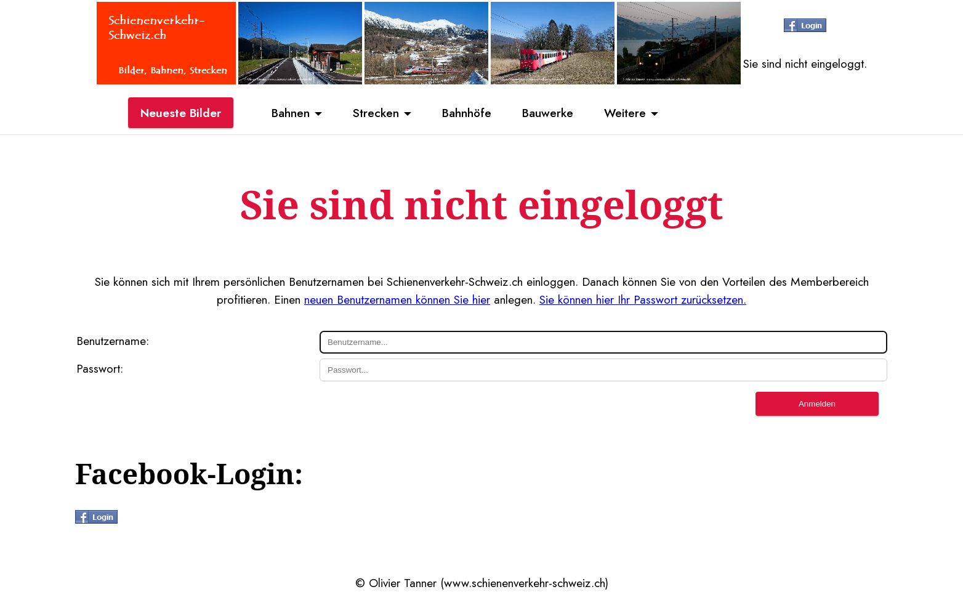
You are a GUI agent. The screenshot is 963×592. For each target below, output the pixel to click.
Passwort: (99, 368)
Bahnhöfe (466, 112)
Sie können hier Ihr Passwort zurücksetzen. (642, 299)
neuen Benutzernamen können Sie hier (397, 299)
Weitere (625, 112)
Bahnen (291, 112)
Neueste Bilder (180, 112)
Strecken (376, 112)
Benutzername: (112, 340)
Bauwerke (547, 112)
